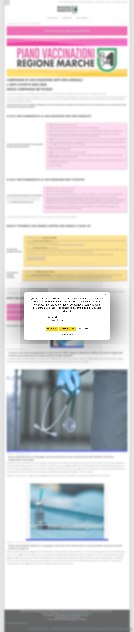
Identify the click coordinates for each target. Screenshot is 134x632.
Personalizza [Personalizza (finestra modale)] (83, 329)
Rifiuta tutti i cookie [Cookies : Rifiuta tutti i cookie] (67, 329)
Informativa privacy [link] (67, 334)
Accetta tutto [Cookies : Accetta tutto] (52, 329)
